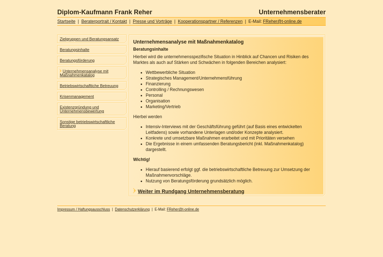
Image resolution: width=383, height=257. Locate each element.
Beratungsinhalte (74, 49)
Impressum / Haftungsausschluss (83, 209)
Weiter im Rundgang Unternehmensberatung (188, 191)
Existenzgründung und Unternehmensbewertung (82, 109)
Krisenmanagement (77, 96)
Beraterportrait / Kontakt (104, 21)
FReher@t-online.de (282, 21)
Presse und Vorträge (152, 21)
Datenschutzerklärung (132, 209)
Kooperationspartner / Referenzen (210, 21)
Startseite (66, 21)
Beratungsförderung (77, 60)
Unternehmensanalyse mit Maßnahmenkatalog (84, 73)
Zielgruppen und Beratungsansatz (89, 39)
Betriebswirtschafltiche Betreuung (89, 86)
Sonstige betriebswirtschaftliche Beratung (87, 124)
